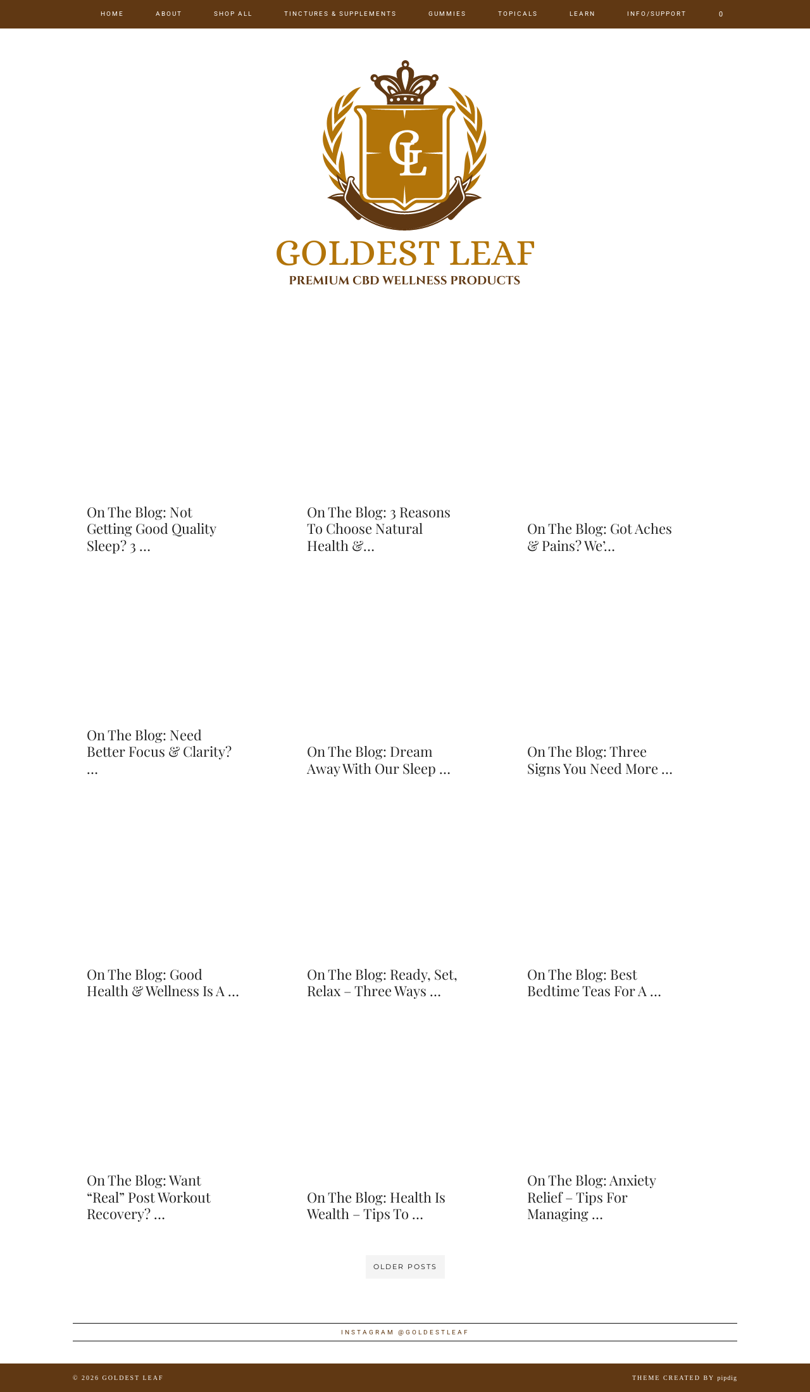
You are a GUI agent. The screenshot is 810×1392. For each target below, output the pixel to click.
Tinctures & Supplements (340, 13)
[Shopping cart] (721, 14)
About (169, 13)
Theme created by (684, 1377)
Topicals (518, 13)
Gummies (447, 13)
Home (112, 13)
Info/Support (657, 13)
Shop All (233, 13)
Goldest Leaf (133, 1377)
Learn (582, 13)
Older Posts (405, 1266)
